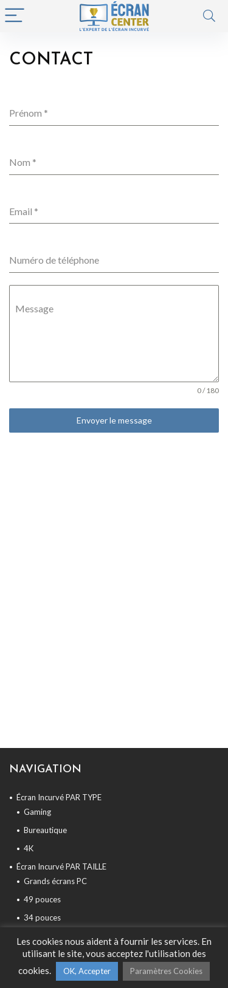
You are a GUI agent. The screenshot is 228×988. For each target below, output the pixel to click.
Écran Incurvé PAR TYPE (59, 797)
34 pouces (42, 917)
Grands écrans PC (55, 881)
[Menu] (14, 16)
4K (28, 848)
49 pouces (42, 899)
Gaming (37, 812)
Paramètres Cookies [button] (166, 971)
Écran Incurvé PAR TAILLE (61, 866)
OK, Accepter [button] (87, 971)
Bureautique (45, 830)
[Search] (209, 16)
